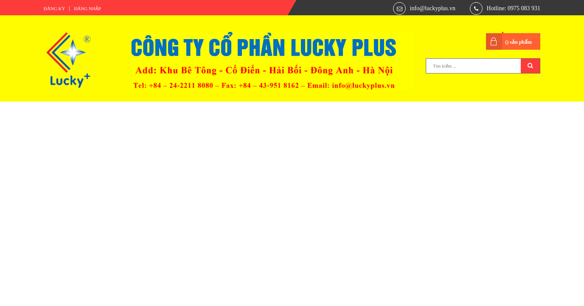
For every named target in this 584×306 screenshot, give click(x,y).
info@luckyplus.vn (432, 8)
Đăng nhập (87, 8)
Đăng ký (54, 8)
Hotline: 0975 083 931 (513, 8)
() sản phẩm (518, 42)
